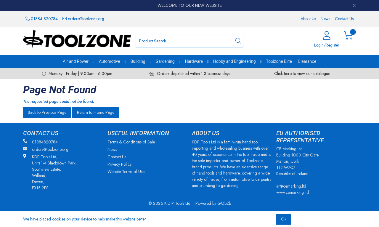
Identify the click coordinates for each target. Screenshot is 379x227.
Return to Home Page (95, 112)
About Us (308, 19)
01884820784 (40, 142)
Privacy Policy (119, 164)
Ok (283, 219)
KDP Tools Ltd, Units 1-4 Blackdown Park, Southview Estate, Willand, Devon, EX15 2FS (50, 172)
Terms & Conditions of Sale (131, 142)
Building (138, 61)
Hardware (194, 61)
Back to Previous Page (47, 112)
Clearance (307, 61)
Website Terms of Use (125, 172)
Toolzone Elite (279, 61)
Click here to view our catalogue (302, 73)
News (325, 19)
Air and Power (76, 61)
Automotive (109, 61)
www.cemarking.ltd (292, 192)
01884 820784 (41, 19)
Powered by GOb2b (213, 203)
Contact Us (344, 19)
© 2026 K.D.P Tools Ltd (169, 203)
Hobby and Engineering (234, 61)
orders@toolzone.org (83, 19)
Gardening (165, 61)
